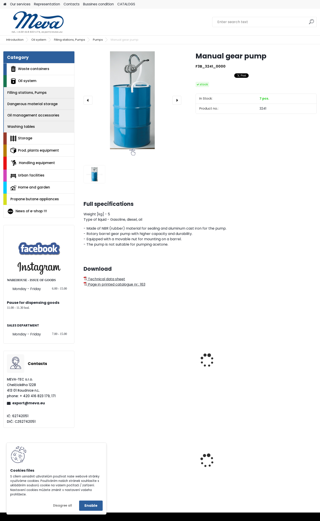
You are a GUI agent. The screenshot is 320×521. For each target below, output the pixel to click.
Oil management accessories (33, 115)
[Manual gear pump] (132, 100)
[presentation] (88, 100)
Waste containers (29, 69)
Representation (47, 4)
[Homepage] (4, 4)
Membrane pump (220, 361)
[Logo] (33, 22)
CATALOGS (126, 4)
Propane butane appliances (34, 199)
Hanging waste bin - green (287, 469)
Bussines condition (98, 4)
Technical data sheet (104, 279)
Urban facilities (27, 175)
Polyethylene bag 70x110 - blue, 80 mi (227, 470)
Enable (90, 505)
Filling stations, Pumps (69, 40)
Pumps (98, 40)
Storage (21, 138)
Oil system (38, 40)
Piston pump (97, 371)
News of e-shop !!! (27, 211)
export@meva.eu (28, 403)
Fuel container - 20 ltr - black (107, 470)
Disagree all (62, 505)
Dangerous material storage (32, 104)
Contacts (72, 4)
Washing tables (21, 126)
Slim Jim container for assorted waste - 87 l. (165, 470)
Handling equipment (32, 163)
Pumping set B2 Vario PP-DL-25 (286, 363)
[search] (311, 23)
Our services (20, 4)
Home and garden (30, 187)
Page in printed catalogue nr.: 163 (114, 284)
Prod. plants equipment (34, 150)
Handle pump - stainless (167, 371)
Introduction (15, 40)
